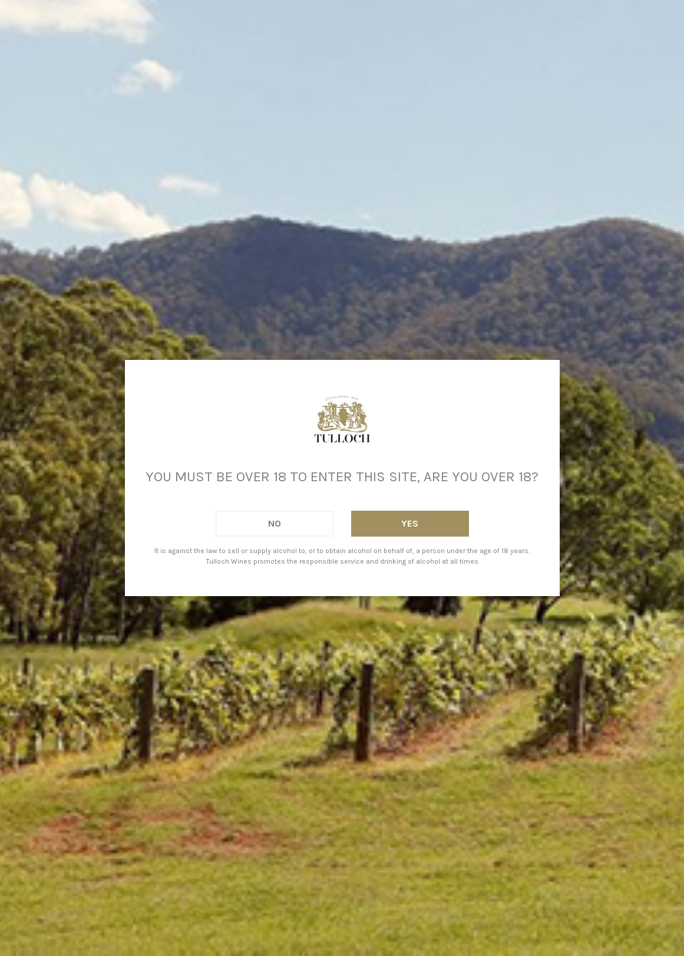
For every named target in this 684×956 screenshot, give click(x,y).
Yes (409, 523)
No (274, 523)
